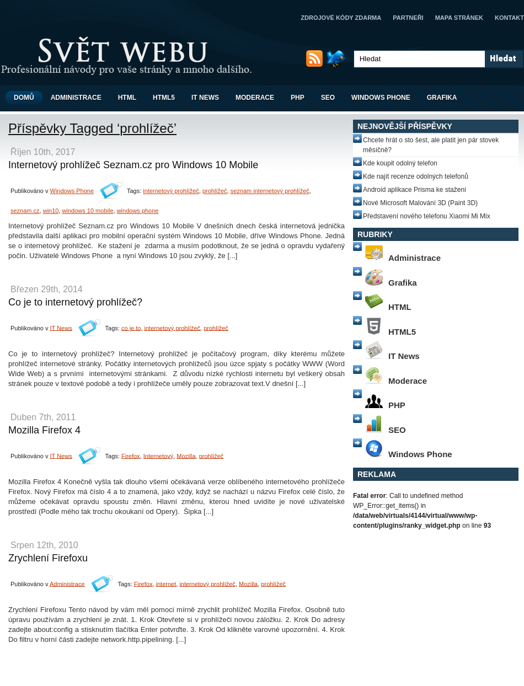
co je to (131, 327)
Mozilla (186, 455)
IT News (205, 97)
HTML (127, 97)
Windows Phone (380, 97)
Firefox (130, 455)
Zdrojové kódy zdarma (341, 17)
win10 (51, 210)
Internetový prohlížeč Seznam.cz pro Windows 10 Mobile (133, 164)
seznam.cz (25, 210)
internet (166, 583)
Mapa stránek (459, 17)
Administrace (76, 97)
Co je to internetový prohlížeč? (75, 302)
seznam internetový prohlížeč (270, 190)
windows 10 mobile (88, 210)
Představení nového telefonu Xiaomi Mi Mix (426, 216)
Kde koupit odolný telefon (400, 163)
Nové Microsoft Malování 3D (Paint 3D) (420, 203)
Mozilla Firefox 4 (44, 430)
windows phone (138, 210)
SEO (328, 97)
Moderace (255, 97)
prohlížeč (214, 190)
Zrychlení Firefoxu (48, 558)
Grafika (442, 97)
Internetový (158, 455)
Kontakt (509, 17)
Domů (24, 97)
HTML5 (164, 97)
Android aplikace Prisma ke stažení (414, 190)
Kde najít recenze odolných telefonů (415, 176)
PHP (297, 97)
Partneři (408, 17)
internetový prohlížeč (171, 190)
